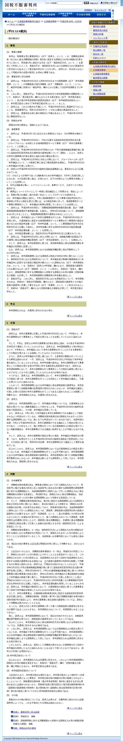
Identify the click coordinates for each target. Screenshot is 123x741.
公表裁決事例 (50, 21)
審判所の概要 (99, 26)
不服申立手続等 (100, 46)
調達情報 (97, 86)
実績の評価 (98, 34)
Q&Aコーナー (99, 58)
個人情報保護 (99, 94)
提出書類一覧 (99, 50)
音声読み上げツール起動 (121, 12)
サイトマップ (100, 10)
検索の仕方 (94, 3)
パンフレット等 (100, 38)
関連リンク (113, 10)
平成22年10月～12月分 (71, 21)
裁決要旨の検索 (100, 78)
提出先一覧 (98, 54)
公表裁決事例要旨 (101, 74)
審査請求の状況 (100, 30)
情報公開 (97, 90)
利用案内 (88, 10)
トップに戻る (76, 297)
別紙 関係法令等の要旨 (24, 728)
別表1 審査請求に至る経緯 (26, 712)
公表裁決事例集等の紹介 (28, 21)
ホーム (10, 21)
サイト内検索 (51, 3)
